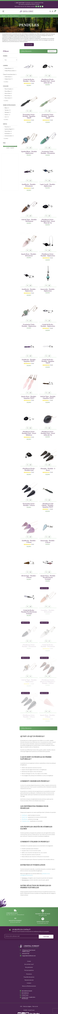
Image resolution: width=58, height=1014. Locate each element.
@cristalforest (25, 993)
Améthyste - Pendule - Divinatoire (29, 185)
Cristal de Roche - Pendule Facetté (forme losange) (29, 611)
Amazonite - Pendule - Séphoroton (47, 290)
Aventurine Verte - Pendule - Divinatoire (48, 152)
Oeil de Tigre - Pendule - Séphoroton (29, 680)
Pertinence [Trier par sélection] (52, 51)
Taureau (8, 110)
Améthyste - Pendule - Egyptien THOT (29, 360)
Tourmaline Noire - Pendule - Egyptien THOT (29, 116)
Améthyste (24, 815)
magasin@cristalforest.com (29, 955)
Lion (7, 116)
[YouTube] (42, 6)
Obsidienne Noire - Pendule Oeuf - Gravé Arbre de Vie (48, 433)
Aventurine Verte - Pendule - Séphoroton (29, 325)
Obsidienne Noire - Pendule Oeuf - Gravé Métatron (29, 433)
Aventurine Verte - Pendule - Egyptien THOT (48, 116)
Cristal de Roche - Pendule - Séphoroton (48, 325)
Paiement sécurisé (29, 980)
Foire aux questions (29, 970)
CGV (21, 1006)
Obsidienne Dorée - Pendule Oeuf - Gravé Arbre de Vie (48, 81)
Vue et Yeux (8, 131)
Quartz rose (24, 817)
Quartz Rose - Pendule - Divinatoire (29, 255)
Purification (8, 133)
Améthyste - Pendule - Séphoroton (29, 290)
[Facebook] (36, 6)
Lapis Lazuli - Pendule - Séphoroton (48, 185)
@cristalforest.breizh (27, 991)
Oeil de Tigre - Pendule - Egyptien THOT (47, 397)
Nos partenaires (29, 967)
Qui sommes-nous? (29, 964)
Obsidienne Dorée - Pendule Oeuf (29, 469)
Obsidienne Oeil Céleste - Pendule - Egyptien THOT (48, 505)
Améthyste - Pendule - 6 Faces (29, 541)
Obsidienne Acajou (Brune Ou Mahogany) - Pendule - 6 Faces (48, 681)
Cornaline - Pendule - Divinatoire (48, 611)
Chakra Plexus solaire (10, 70)
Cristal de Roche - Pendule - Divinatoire (48, 645)
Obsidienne (24, 819)
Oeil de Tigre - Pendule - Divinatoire (29, 220)
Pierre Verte (8, 93)
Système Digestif (9, 129)
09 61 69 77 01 (25, 953)
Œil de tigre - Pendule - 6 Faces (29, 576)
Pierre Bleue (8, 91)
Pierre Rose (8, 95)
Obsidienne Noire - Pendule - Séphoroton (48, 255)
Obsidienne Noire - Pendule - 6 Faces (29, 716)
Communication (9, 135)
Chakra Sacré (8, 76)
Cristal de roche (25, 821)
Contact (29, 961)
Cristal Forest (25, 995)
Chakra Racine (9, 68)
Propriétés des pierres (29, 977)
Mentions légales (27, 1006)
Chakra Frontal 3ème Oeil (10, 74)
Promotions (29, 974)
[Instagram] (38, 6)
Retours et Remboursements (29, 986)
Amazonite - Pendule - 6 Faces (47, 541)
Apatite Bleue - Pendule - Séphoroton (29, 152)
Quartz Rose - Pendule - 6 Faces (48, 716)
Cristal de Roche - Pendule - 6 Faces (29, 80)
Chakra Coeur (9, 79)
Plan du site (35, 1006)
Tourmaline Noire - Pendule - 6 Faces (29, 504)
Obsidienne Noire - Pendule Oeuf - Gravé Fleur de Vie (48, 221)
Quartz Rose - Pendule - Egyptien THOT (29, 397)
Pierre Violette (9, 89)
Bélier (7, 108)
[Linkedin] (40, 6)
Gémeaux (8, 112)
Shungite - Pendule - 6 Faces (48, 469)
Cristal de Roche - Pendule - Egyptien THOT (48, 361)
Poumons (8, 126)
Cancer (7, 114)
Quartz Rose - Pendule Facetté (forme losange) (47, 577)
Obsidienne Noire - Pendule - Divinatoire (29, 645)
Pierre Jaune (8, 98)
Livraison (29, 983)
